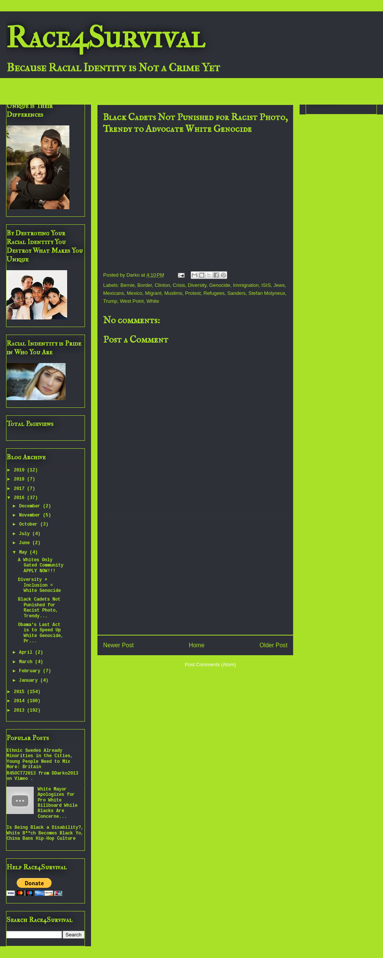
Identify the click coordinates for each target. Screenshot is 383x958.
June (25, 543)
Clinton (162, 285)
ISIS (266, 285)
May (24, 552)
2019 (20, 470)
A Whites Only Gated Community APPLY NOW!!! (40, 565)
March (27, 662)
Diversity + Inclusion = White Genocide (39, 585)
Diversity (197, 285)
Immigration (246, 285)
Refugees (214, 293)
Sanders (236, 293)
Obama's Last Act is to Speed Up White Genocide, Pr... (40, 633)
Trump (110, 301)
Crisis (179, 285)
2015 (20, 692)
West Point (132, 301)
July (25, 534)
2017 (20, 489)
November (31, 515)
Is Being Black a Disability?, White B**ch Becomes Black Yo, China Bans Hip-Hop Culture (44, 833)
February (31, 671)
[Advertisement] (195, 576)
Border (144, 285)
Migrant (153, 293)
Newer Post (118, 645)
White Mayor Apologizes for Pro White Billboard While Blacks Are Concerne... (57, 803)
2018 (20, 479)
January (29, 680)
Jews (279, 285)
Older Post (273, 645)
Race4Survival (105, 37)
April (27, 652)
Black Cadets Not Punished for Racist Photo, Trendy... (39, 607)
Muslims (173, 293)
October (29, 524)
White (152, 301)
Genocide (219, 285)
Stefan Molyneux (266, 293)
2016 (20, 498)
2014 (20, 701)
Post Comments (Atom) (210, 664)
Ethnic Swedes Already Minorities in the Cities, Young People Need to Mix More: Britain (39, 759)
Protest (193, 293)
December (31, 506)
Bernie (128, 285)
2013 (20, 710)
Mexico (134, 293)
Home (197, 645)
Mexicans (113, 293)
